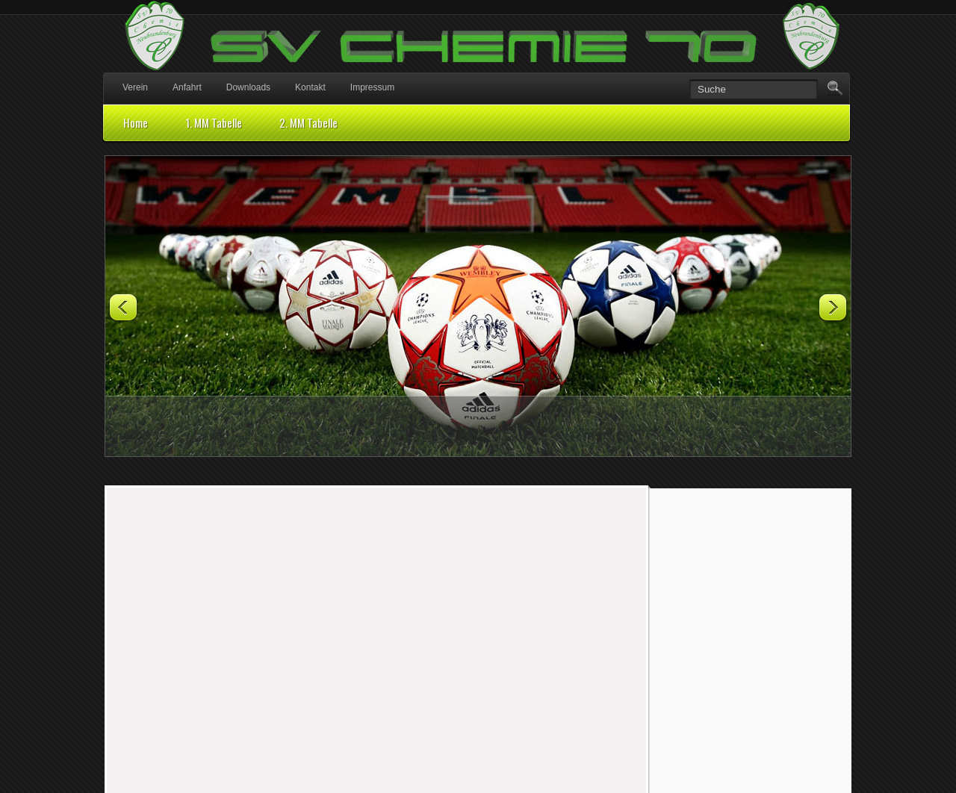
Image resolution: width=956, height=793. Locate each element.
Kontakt (310, 87)
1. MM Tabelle (213, 122)
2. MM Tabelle (308, 122)
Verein (135, 87)
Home (135, 122)
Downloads (248, 87)
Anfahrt (187, 87)
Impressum (372, 87)
